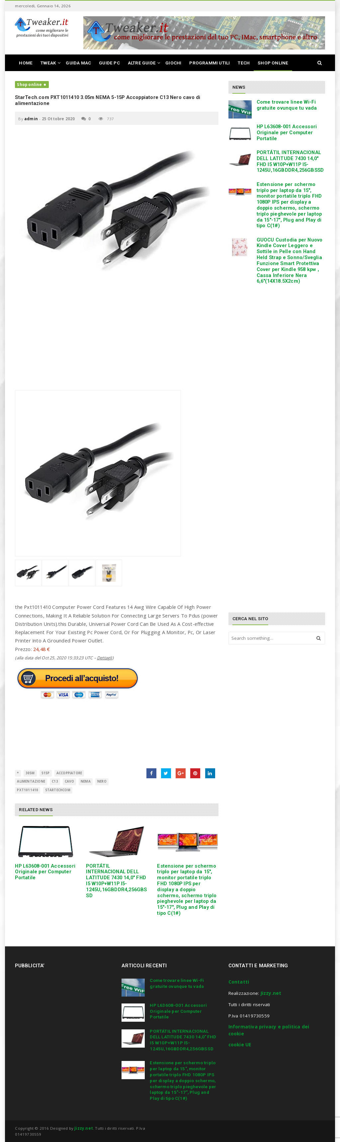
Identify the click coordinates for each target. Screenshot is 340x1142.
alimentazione (31, 781)
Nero (102, 781)
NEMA (86, 781)
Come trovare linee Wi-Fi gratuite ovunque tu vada (287, 105)
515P (46, 773)
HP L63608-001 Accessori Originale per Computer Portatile (45, 872)
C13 (55, 781)
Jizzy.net (271, 993)
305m (30, 773)
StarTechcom (57, 790)
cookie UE (239, 1045)
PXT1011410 (27, 790)
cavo (69, 781)
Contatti (238, 982)
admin (31, 118)
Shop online (29, 84)
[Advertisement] (116, 343)
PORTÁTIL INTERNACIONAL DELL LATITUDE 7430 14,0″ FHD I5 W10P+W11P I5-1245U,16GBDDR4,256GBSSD (116, 881)
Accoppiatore (69, 773)
